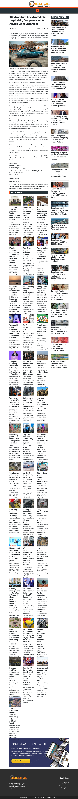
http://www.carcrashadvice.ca (37, 82)
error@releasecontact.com (30, 186)
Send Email (16, 167)
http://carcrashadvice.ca (21, 175)
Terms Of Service (64, 786)
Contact (66, 782)
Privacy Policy (65, 788)
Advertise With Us (64, 784)
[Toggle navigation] (37, 10)
